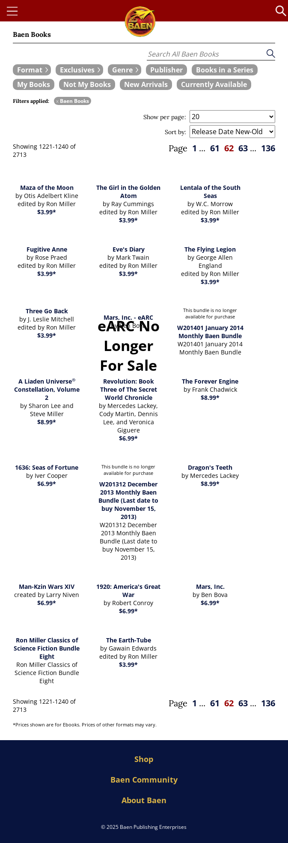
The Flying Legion (210, 249)
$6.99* (128, 438)
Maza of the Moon (47, 187)
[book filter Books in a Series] (225, 69)
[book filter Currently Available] (214, 84)
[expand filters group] (32, 69)
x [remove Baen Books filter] (57, 101)
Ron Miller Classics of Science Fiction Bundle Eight (47, 648)
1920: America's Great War (128, 590)
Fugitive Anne (47, 249)
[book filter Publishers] (166, 69)
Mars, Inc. (210, 586)
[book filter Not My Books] (87, 84)
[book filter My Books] (33, 84)
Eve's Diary (129, 249)
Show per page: (164, 117)
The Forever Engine (210, 381)
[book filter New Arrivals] (146, 84)
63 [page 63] (243, 148)
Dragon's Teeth (210, 467)
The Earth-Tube (128, 640)
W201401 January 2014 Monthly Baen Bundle (210, 332)
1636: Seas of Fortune (46, 467)
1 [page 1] (194, 148)
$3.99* (46, 212)
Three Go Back (47, 311)
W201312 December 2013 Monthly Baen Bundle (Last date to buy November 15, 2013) (128, 500)
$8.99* (46, 422)
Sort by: (175, 132)
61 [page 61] (215, 148)
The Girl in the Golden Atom (128, 191)
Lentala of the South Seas (210, 191)
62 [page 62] (229, 148)
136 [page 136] (268, 148)
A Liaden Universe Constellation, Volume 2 (47, 389)
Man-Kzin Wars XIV (46, 586)
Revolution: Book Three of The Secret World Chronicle (128, 389)
